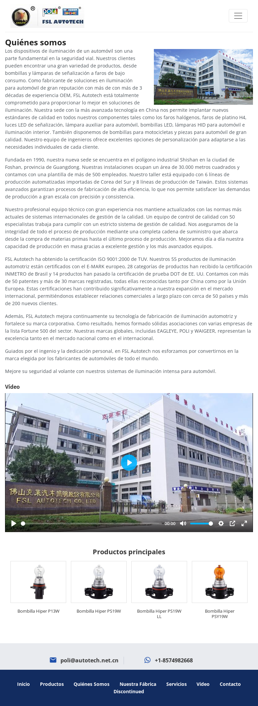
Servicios (176, 684)
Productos (52, 684)
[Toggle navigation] (238, 15)
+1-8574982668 (174, 660)
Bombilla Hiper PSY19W (219, 613)
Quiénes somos (92, 684)
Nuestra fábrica (138, 684)
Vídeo (203, 684)
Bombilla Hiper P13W (38, 611)
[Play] (13, 523)
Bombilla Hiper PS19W (99, 611)
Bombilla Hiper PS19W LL (159, 613)
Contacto (230, 684)
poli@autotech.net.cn (89, 660)
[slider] (91, 523)
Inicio (23, 684)
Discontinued (129, 691)
